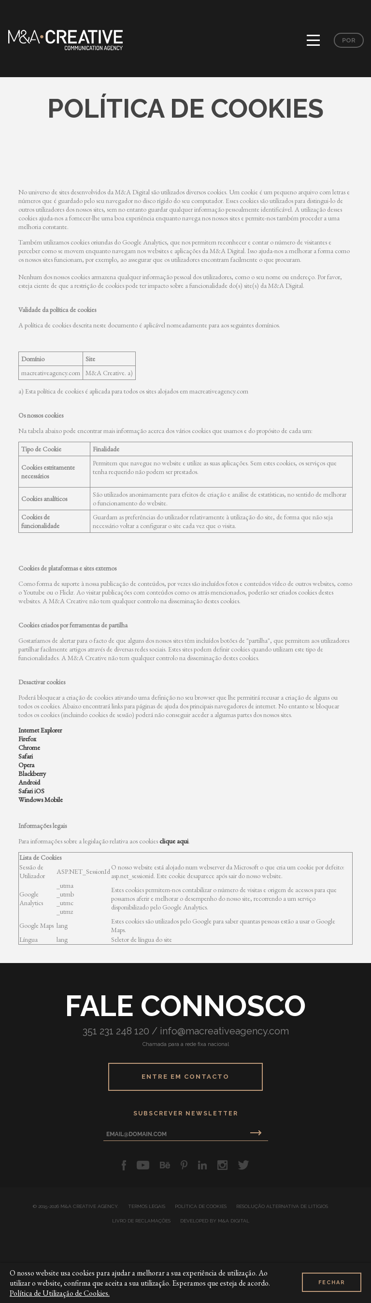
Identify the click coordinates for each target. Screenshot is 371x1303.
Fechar (331, 1282)
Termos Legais (146, 1206)
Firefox (27, 738)
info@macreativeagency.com (224, 1031)
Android (29, 782)
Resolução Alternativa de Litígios (282, 1206)
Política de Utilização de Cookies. (60, 1293)
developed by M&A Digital (214, 1221)
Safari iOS (31, 791)
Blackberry (32, 773)
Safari (25, 756)
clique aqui (173, 841)
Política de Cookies (201, 1206)
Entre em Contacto (185, 1076)
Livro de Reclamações (141, 1221)
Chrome (29, 747)
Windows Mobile (40, 799)
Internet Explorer (40, 730)
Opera (26, 764)
